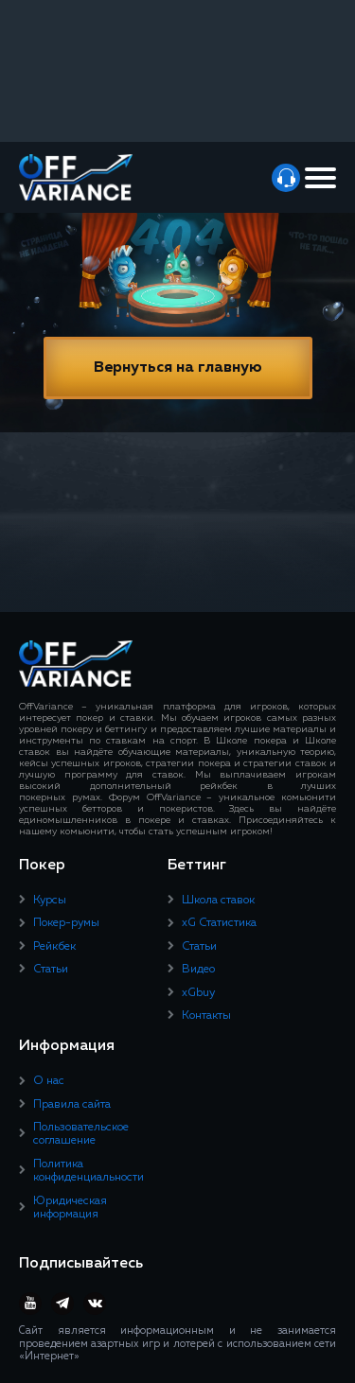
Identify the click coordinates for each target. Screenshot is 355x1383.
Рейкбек (54, 947)
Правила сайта (72, 1105)
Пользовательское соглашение (81, 1134)
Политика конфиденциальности (88, 1171)
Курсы (49, 900)
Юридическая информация (70, 1208)
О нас (48, 1081)
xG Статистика (219, 923)
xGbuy (198, 993)
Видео (198, 969)
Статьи (50, 969)
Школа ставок (218, 900)
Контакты (206, 1016)
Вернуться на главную (178, 368)
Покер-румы (66, 923)
